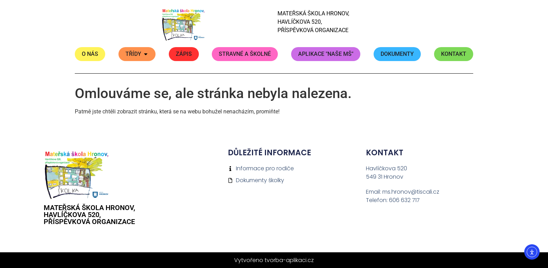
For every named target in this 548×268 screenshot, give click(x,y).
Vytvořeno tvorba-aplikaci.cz (274, 260)
